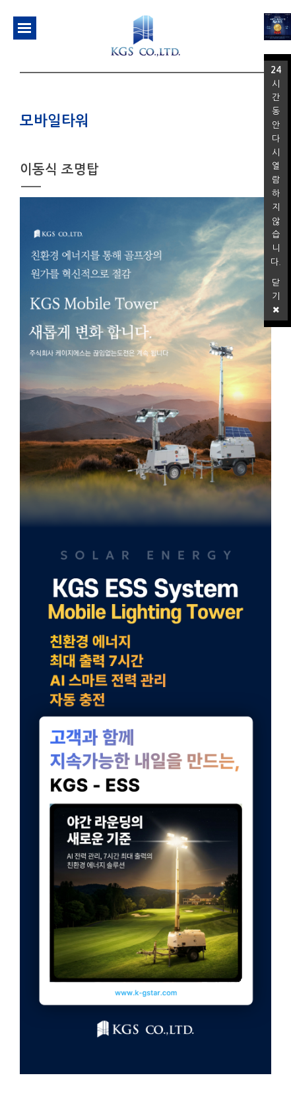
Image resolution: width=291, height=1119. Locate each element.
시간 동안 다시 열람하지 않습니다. (276, 166)
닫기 (276, 296)
